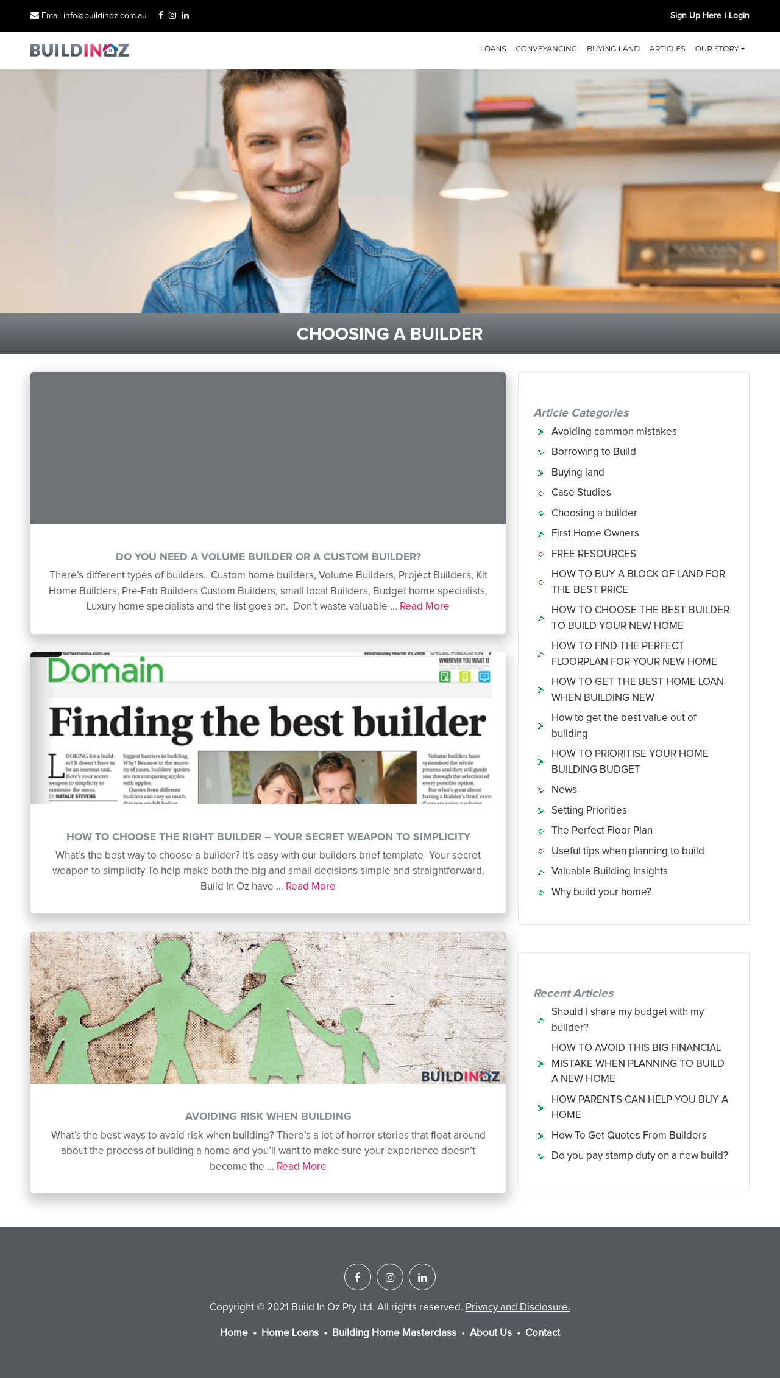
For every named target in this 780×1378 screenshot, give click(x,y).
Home (234, 1333)
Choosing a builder (594, 513)
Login (739, 16)
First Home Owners (595, 534)
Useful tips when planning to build (627, 851)
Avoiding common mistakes (614, 432)
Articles (668, 48)
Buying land (613, 48)
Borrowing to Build (593, 452)
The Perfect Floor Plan (602, 831)
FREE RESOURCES (593, 554)
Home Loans (290, 1333)
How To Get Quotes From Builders (629, 1136)
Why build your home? (601, 892)
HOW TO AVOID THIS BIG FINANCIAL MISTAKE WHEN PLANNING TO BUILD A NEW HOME (638, 1063)
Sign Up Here (696, 16)
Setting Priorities (589, 811)
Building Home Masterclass (394, 1333)
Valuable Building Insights (609, 872)
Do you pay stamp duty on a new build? (639, 1156)
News (564, 790)
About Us (491, 1333)
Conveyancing (546, 48)
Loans (493, 48)
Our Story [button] (717, 48)
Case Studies (581, 493)
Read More (425, 607)
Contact (542, 1333)
